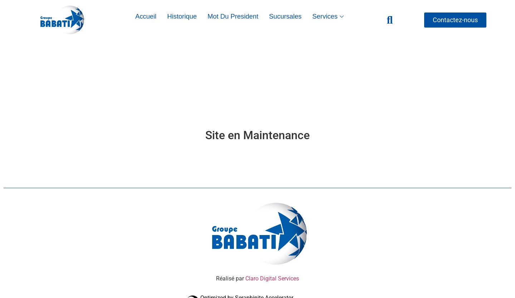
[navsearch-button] (390, 20)
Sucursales (285, 16)
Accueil (145, 16)
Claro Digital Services (271, 278)
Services (328, 16)
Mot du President (232, 16)
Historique (182, 16)
